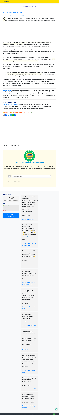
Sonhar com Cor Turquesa (12, 13)
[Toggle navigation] (54, 2)
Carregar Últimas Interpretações (11, 215)
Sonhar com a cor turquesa (10, 104)
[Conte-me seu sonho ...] (31, 176)
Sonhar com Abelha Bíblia (29, 389)
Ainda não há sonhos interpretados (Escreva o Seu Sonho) (13, 15)
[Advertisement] (29, 33)
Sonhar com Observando (29, 325)
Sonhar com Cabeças (28, 219)
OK (54, 414)
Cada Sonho (6, 1)
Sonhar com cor (7, 90)
